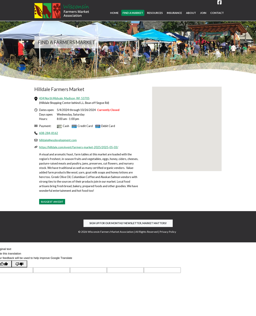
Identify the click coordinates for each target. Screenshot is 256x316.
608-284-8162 (48, 133)
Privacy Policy (168, 231)
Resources (155, 12)
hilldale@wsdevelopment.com (58, 140)
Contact (217, 12)
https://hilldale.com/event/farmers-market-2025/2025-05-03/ (78, 147)
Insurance (174, 12)
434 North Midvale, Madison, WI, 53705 (64, 98)
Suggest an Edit (52, 201)
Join (203, 12)
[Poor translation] (19, 263)
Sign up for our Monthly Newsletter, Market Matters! (128, 223)
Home (114, 12)
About (191, 12)
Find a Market (133, 12)
